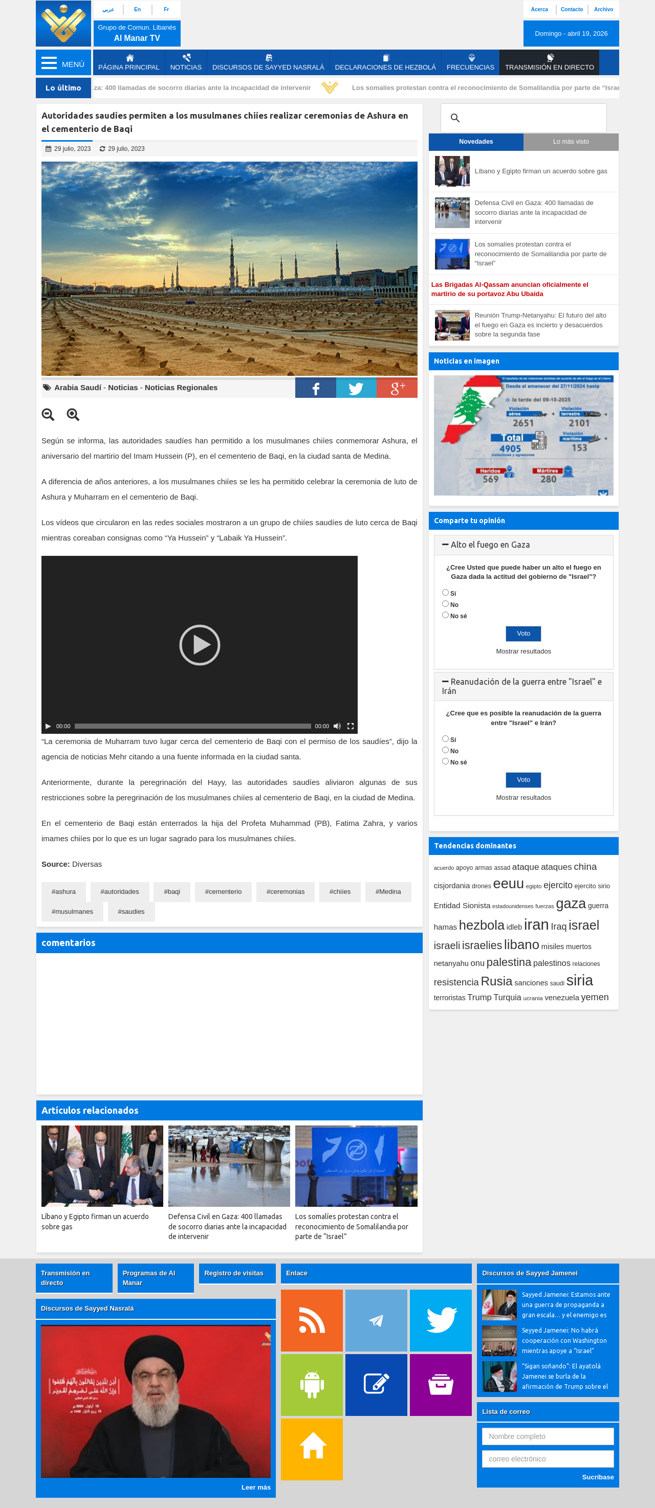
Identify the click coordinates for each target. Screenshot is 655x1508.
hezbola (482, 925)
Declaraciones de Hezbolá (385, 62)
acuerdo (444, 868)
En (137, 9)
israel (584, 925)
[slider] (193, 726)
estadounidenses (513, 906)
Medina (390, 891)
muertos (579, 947)
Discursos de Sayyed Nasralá (268, 62)
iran (536, 924)
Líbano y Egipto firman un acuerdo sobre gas (541, 171)
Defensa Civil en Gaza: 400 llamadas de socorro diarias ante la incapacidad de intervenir (175, 88)
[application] (199, 645)
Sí (453, 593)
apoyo (464, 867)
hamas (445, 926)
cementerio (225, 891)
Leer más (256, 1487)
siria (579, 980)
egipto (534, 886)
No (454, 605)
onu (478, 963)
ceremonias (287, 891)
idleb (514, 927)
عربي (108, 9)
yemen (595, 997)
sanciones (531, 983)
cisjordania (452, 886)
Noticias (186, 62)
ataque (525, 867)
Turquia (507, 997)
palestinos (552, 962)
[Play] (48, 726)
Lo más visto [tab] (571, 141)
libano (521, 944)
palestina (509, 962)
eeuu (508, 883)
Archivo (603, 9)
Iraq (559, 926)
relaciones (586, 963)
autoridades (121, 891)
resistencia (456, 982)
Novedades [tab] (476, 141)
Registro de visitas (234, 1273)
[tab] (523, 545)
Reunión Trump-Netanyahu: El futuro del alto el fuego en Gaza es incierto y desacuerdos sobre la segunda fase (540, 324)
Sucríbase (598, 1477)
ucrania (532, 998)
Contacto (572, 9)
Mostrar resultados (523, 651)
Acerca (539, 9)
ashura (65, 891)
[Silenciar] (337, 726)
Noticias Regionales (181, 387)
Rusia (496, 981)
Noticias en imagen (466, 361)
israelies (482, 945)
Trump (479, 997)
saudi (557, 983)
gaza (571, 903)
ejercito (558, 885)
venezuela (561, 998)
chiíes (342, 891)
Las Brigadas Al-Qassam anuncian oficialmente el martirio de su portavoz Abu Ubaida (509, 289)
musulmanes (74, 911)
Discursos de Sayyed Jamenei (529, 1273)
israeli (447, 945)
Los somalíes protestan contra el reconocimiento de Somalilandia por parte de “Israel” (492, 88)
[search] (522, 118)
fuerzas (544, 906)
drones (481, 886)
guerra (598, 906)
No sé (458, 616)
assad (502, 867)
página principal (129, 62)
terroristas (450, 998)
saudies (133, 911)
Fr (166, 9)
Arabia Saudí (77, 387)
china (585, 866)
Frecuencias (470, 62)
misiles (552, 946)
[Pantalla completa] (350, 726)
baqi (174, 891)
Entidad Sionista (462, 905)
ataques (556, 867)
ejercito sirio (592, 886)
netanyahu (451, 963)
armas (483, 867)
